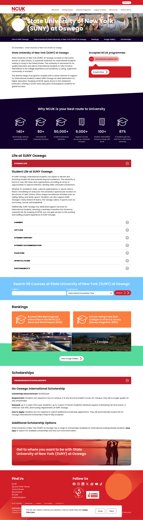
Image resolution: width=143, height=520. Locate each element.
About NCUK (113, 10)
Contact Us (59, 503)
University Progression (83, 10)
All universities (17, 48)
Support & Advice (100, 10)
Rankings (95, 39)
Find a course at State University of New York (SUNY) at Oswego (60, 39)
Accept (100, 511)
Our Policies (48, 503)
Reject (111, 511)
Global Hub (29, 503)
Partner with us (126, 10)
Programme (72, 289)
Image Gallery (109, 39)
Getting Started (67, 10)
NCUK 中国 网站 (17, 503)
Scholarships (126, 39)
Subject (15, 289)
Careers (38, 503)
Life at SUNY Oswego (20, 39)
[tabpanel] (71, 189)
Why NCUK (55, 10)
